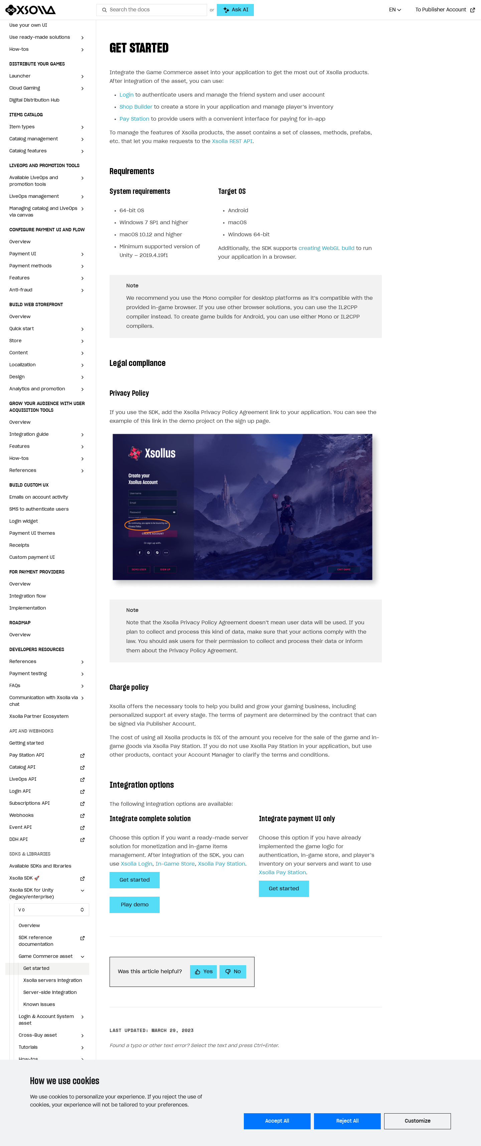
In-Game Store (175, 864)
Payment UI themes (32, 533)
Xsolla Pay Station (221, 864)
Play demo (135, 904)
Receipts (19, 545)
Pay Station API (26, 755)
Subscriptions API (29, 803)
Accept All (277, 1121)
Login (127, 95)
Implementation (27, 608)
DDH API (18, 840)
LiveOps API (22, 779)
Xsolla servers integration (52, 981)
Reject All (347, 1121)
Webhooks (21, 815)
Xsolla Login (136, 864)
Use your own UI (28, 25)
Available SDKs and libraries (40, 866)
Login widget (23, 521)
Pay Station (134, 119)
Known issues (39, 1005)
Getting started (26, 743)
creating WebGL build (326, 248)
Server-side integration (50, 993)
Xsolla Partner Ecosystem (38, 717)
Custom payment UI (32, 557)
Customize (418, 1121)
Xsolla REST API (232, 141)
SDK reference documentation (36, 941)
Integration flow (27, 596)
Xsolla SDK (24, 878)
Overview (19, 242)
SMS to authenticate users (39, 509)
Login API (20, 791)
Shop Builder (136, 107)
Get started (36, 969)
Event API (20, 827)
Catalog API (22, 767)
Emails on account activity (38, 497)
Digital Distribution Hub (34, 100)
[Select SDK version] (51, 909)
